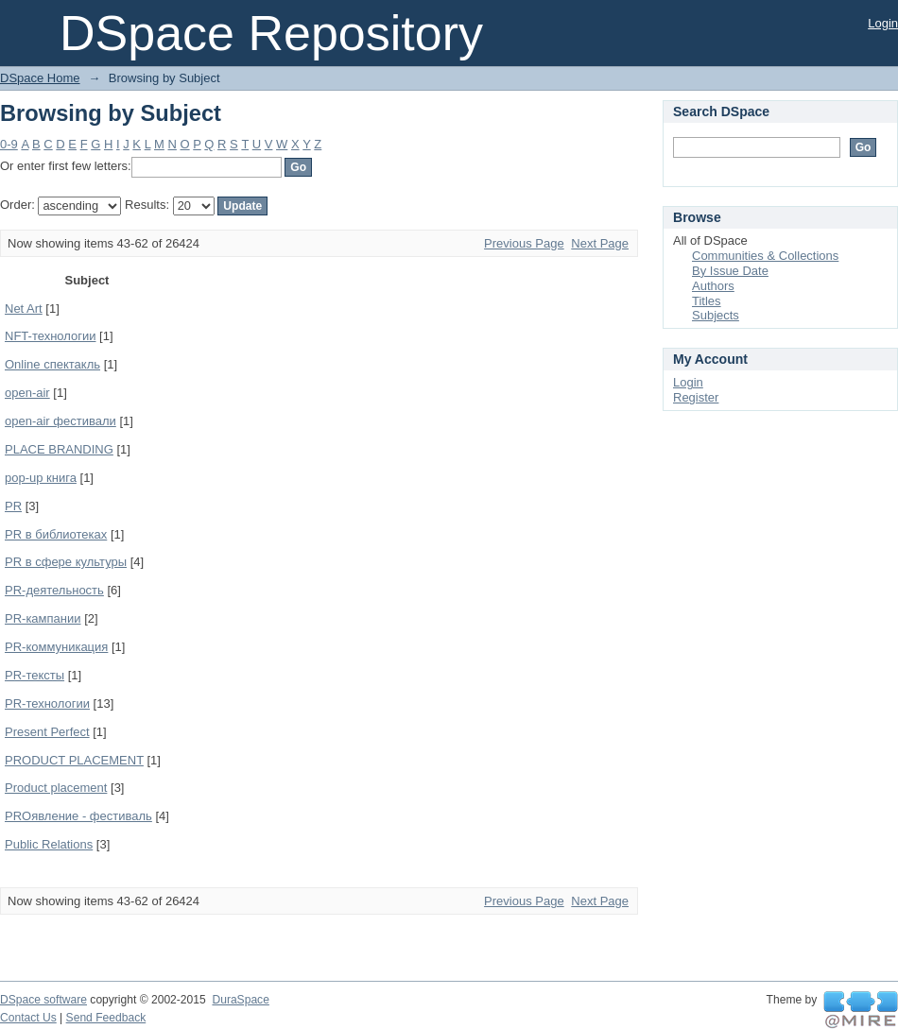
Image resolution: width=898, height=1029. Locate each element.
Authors (713, 286)
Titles (706, 301)
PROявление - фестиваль (78, 816)
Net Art (24, 308)
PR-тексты (34, 675)
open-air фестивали (60, 421)
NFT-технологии (50, 336)
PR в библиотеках (56, 534)
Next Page (600, 243)
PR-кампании (43, 618)
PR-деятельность (54, 590)
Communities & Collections (765, 256)
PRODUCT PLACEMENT (74, 760)
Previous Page (524, 243)
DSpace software (43, 999)
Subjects (715, 315)
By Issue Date (730, 271)
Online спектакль (52, 364)
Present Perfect (47, 732)
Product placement (56, 787)
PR (13, 506)
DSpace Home (40, 78)
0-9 (9, 144)
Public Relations (49, 844)
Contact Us (28, 1017)
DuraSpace (240, 999)
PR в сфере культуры (66, 562)
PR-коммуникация (56, 647)
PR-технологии (47, 703)
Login (883, 23)
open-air (27, 393)
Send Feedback (106, 1017)
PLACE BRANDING (59, 449)
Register (695, 397)
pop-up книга (41, 478)
